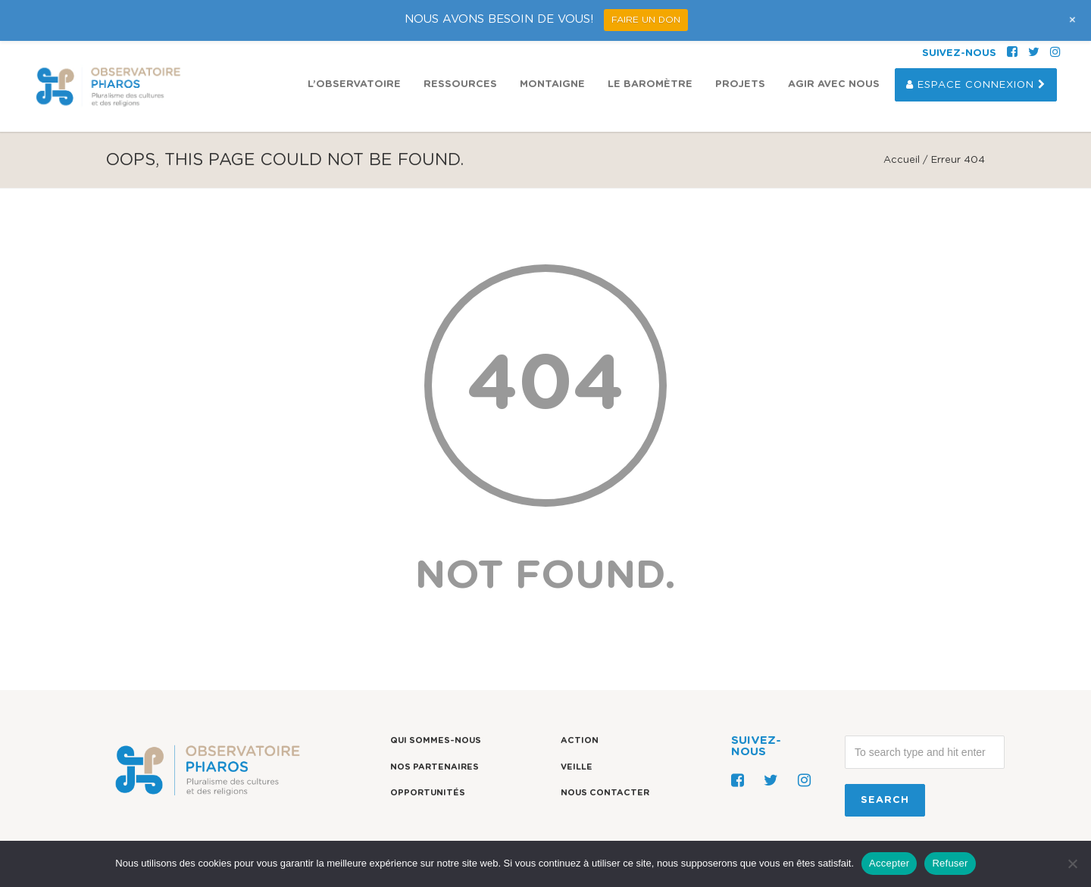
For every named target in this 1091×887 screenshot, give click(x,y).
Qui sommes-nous (435, 740)
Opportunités (427, 793)
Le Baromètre (650, 84)
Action (580, 740)
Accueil (901, 160)
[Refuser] (1072, 863)
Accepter (889, 863)
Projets (740, 84)
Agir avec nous (834, 84)
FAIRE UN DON (645, 19)
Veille (576, 767)
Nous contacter (605, 793)
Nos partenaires (434, 767)
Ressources (460, 84)
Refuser (950, 863)
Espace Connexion (976, 85)
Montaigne (552, 84)
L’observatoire (354, 84)
